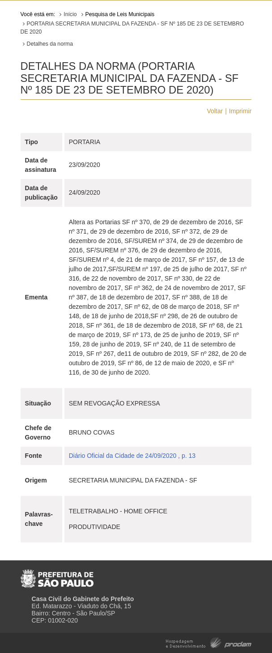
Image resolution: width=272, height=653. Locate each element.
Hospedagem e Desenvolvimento (208, 642)
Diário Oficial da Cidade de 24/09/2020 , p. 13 (132, 455)
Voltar (215, 111)
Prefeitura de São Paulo (57, 575)
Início (70, 14)
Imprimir (240, 111)
